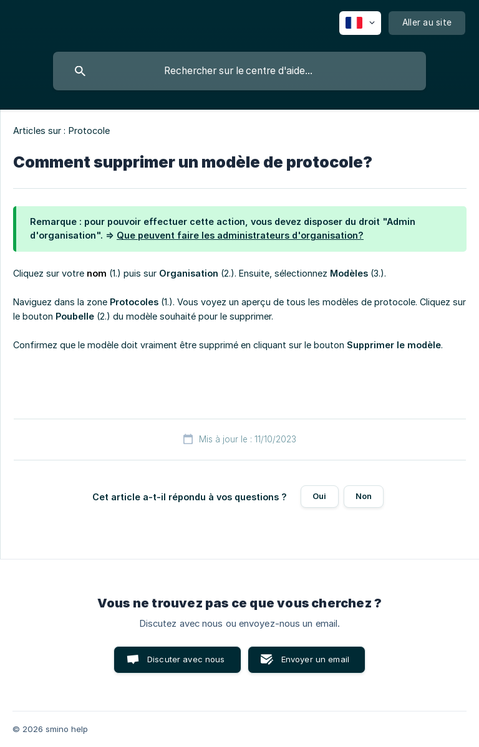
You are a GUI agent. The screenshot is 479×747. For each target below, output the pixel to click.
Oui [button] (319, 496)
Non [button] (364, 496)
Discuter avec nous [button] (186, 659)
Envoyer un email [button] (315, 659)
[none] (360, 23)
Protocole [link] (89, 130)
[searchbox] (239, 71)
